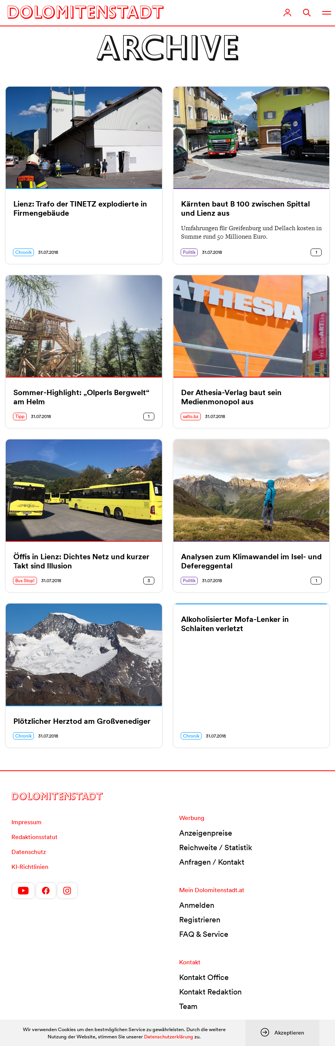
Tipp (19, 416)
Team (188, 1006)
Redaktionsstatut (34, 837)
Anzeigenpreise (205, 833)
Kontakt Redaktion (210, 991)
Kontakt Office (204, 977)
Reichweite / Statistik (215, 847)
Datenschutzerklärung (168, 1036)
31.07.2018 (48, 252)
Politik (189, 252)
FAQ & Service (203, 934)
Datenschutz (28, 852)
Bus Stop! (25, 580)
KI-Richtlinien (29, 866)
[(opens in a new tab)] (251, 326)
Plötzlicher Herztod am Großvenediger (82, 721)
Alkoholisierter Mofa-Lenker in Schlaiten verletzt (235, 624)
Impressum (26, 822)
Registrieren (199, 919)
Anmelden (196, 905)
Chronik (23, 252)
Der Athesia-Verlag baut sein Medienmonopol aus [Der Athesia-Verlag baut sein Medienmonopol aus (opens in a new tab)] (231, 397)
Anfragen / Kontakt (211, 862)
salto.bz (191, 416)
